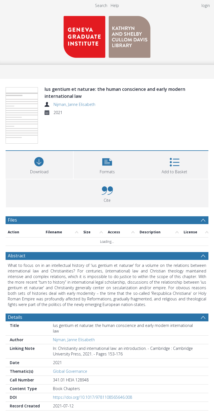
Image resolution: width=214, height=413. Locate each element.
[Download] (39, 164)
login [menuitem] (205, 5)
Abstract (16, 256)
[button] (107, 164)
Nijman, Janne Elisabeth (74, 104)
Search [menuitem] (101, 5)
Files (12, 220)
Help (115, 5)
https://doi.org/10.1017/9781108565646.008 (92, 397)
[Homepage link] (107, 35)
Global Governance (70, 371)
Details (15, 317)
